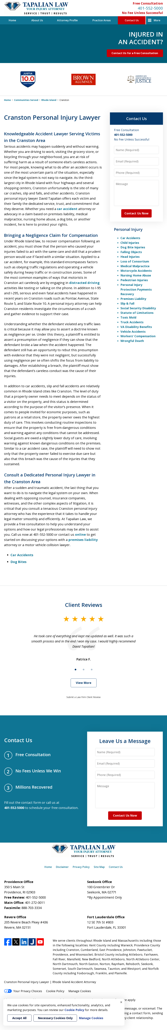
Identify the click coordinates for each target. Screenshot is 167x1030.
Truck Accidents (131, 322)
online (80, 534)
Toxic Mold (128, 317)
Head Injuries (130, 257)
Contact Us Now (136, 213)
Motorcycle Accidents (136, 271)
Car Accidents (22, 555)
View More (83, 683)
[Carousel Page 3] (92, 669)
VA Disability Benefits (136, 327)
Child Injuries (129, 243)
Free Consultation (148, 3)
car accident (67, 209)
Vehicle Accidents (132, 331)
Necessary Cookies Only (55, 1018)
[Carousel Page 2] (84, 669)
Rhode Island (48, 100)
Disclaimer (62, 867)
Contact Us (132, 20)
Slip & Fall (127, 303)
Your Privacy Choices (23, 991)
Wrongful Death (132, 341)
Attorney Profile (67, 20)
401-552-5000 (150, 8)
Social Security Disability (138, 308)
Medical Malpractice (135, 266)
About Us (37, 20)
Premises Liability (133, 299)
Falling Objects (131, 252)
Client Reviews (83, 604)
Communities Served (26, 100)
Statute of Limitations (136, 313)
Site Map (99, 867)
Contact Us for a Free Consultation (135, 53)
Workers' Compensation (138, 336)
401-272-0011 (35, 902)
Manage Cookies (79, 991)
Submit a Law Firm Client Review (83, 697)
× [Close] (121, 1002)
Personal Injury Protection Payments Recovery (136, 289)
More (157, 20)
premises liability (83, 539)
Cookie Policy (55, 991)
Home (12, 20)
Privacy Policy (81, 867)
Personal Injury (128, 229)
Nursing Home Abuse (135, 275)
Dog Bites (19, 562)
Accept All (19, 1018)
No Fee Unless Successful (142, 13)
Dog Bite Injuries (132, 247)
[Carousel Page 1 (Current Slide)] (75, 669)
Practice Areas (101, 20)
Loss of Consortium (134, 261)
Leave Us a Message (125, 741)
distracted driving (84, 283)
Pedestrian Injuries (134, 280)
